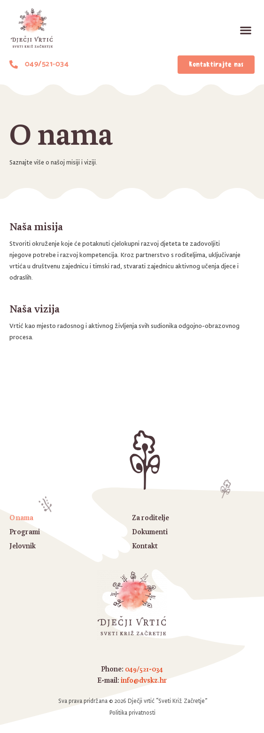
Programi (24, 531)
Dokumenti (150, 531)
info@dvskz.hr (144, 680)
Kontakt (145, 545)
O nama (21, 517)
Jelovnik (22, 545)
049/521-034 (144, 668)
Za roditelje (150, 517)
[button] (245, 30)
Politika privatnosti (132, 713)
